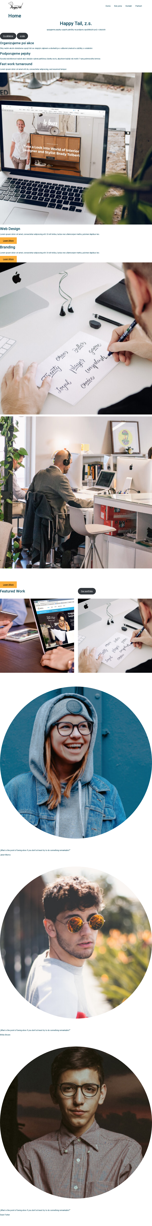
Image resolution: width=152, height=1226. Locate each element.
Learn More (8, 240)
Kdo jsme (118, 6)
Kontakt (129, 6)
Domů (108, 6)
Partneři (138, 6)
